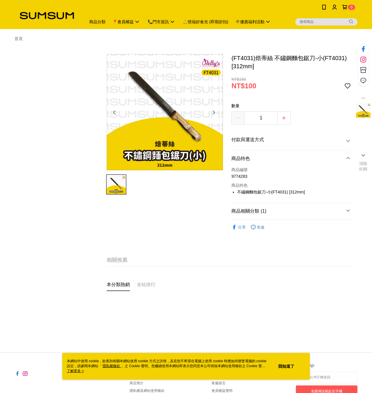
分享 (238, 227)
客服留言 (219, 383)
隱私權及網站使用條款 (147, 391)
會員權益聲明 (222, 391)
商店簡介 (137, 383)
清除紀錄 (363, 166)
